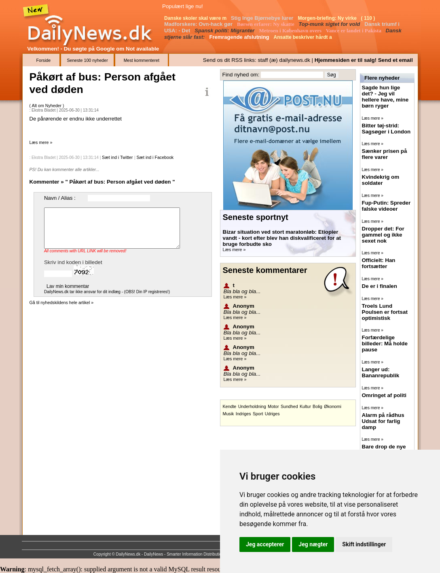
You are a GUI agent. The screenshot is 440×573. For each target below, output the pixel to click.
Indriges (243, 413)
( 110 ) (369, 18)
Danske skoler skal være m (196, 18)
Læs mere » (41, 142)
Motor (273, 406)
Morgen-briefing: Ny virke (328, 18)
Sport (258, 413)
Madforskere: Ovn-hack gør (199, 24)
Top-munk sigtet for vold (330, 24)
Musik (228, 413)
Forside (43, 60)
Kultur (305, 406)
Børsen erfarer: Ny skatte (266, 24)
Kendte (230, 406)
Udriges (272, 413)
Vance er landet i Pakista (354, 30)
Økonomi (332, 406)
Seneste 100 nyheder (87, 60)
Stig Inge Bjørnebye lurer (263, 18)
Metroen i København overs (291, 30)
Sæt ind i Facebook (154, 157)
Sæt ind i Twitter (117, 157)
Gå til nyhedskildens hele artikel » (62, 302)
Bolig (317, 406)
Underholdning (252, 406)
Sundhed (289, 406)
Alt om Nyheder (47, 105)
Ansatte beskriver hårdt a (303, 37)
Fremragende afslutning (240, 37)
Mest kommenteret (141, 60)
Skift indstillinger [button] (364, 544)
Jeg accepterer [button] (265, 544)
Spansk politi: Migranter (225, 30)
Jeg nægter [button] (313, 544)
